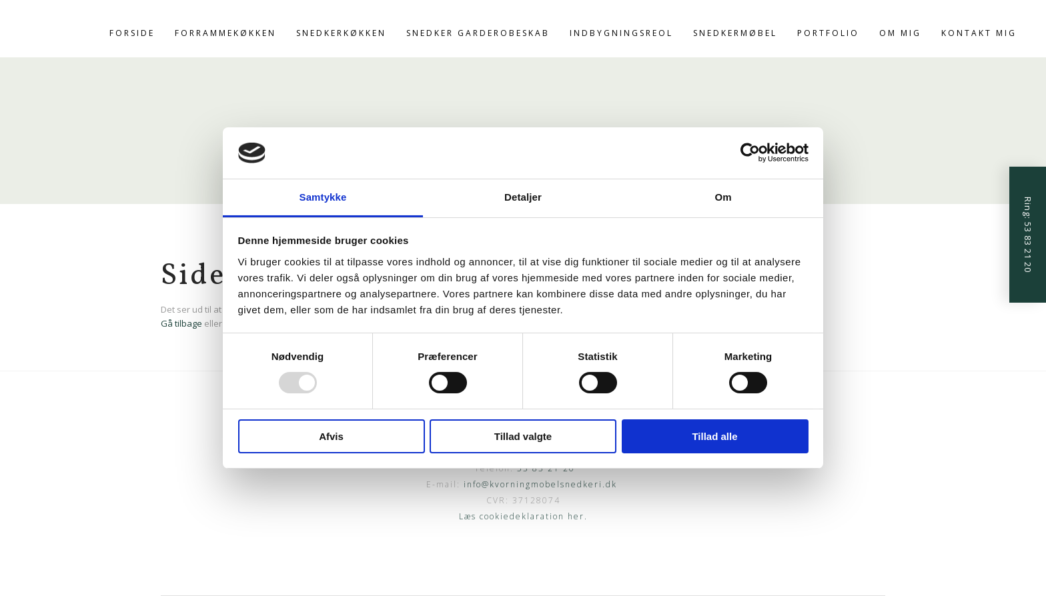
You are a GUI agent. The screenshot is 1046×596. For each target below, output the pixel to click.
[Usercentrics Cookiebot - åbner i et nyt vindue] (750, 153)
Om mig (900, 33)
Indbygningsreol (621, 33)
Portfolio (828, 33)
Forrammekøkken (225, 33)
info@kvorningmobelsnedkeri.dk (540, 484)
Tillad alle (714, 436)
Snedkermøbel (735, 33)
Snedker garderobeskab (478, 33)
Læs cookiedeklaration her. (523, 516)
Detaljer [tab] (523, 197)
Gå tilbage (181, 323)
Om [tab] (722, 197)
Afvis (331, 436)
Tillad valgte (523, 436)
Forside (132, 33)
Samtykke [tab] (323, 197)
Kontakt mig (979, 33)
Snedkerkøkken (341, 33)
